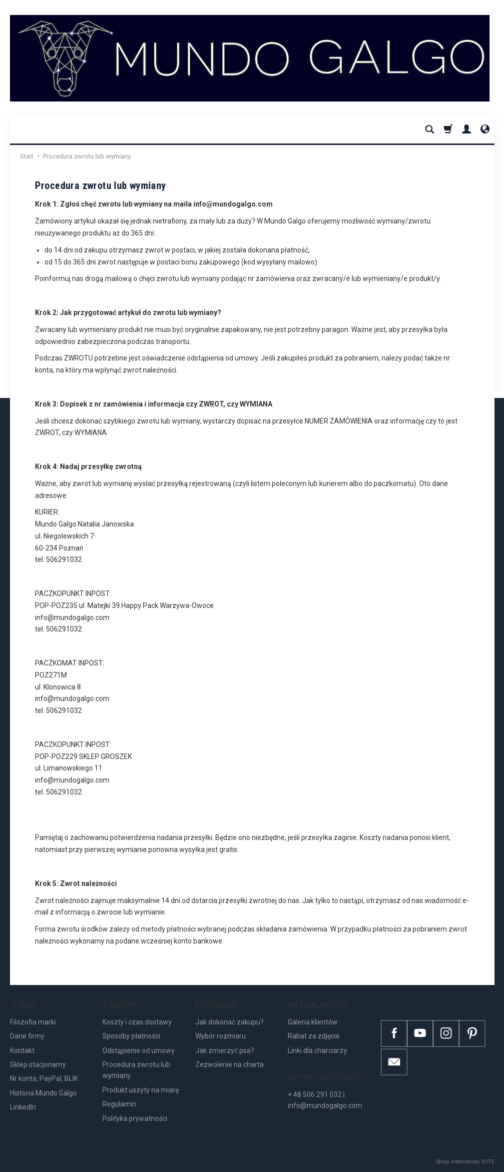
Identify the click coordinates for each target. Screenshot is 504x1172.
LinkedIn (23, 1107)
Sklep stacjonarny (38, 1064)
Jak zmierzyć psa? (224, 1050)
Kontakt (22, 1050)
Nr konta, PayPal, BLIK (44, 1078)
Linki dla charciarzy (317, 1050)
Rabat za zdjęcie (314, 1036)
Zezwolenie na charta (229, 1064)
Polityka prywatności (134, 1118)
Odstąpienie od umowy (138, 1050)
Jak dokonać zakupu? (229, 1022)
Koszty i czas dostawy (137, 1022)
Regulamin (119, 1104)
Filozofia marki (33, 1022)
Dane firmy (27, 1036)
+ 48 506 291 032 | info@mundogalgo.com (325, 1100)
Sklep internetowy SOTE (465, 1161)
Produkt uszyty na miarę (140, 1090)
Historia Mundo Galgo (43, 1093)
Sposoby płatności (131, 1036)
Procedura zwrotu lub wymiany (136, 1070)
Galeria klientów (313, 1022)
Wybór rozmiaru (220, 1036)
